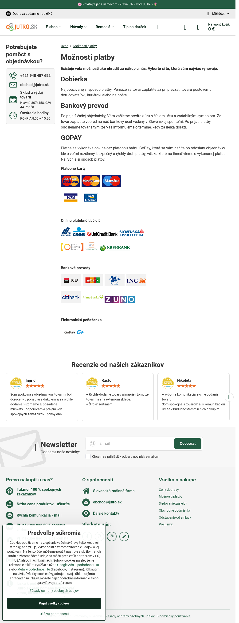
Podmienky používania (173, 616)
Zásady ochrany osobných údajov (130, 616)
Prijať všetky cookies (54, 603)
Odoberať (188, 443)
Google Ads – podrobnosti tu (78, 565)
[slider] (35, 386)
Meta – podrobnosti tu (33, 569)
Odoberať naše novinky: (60, 452)
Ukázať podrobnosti (54, 614)
